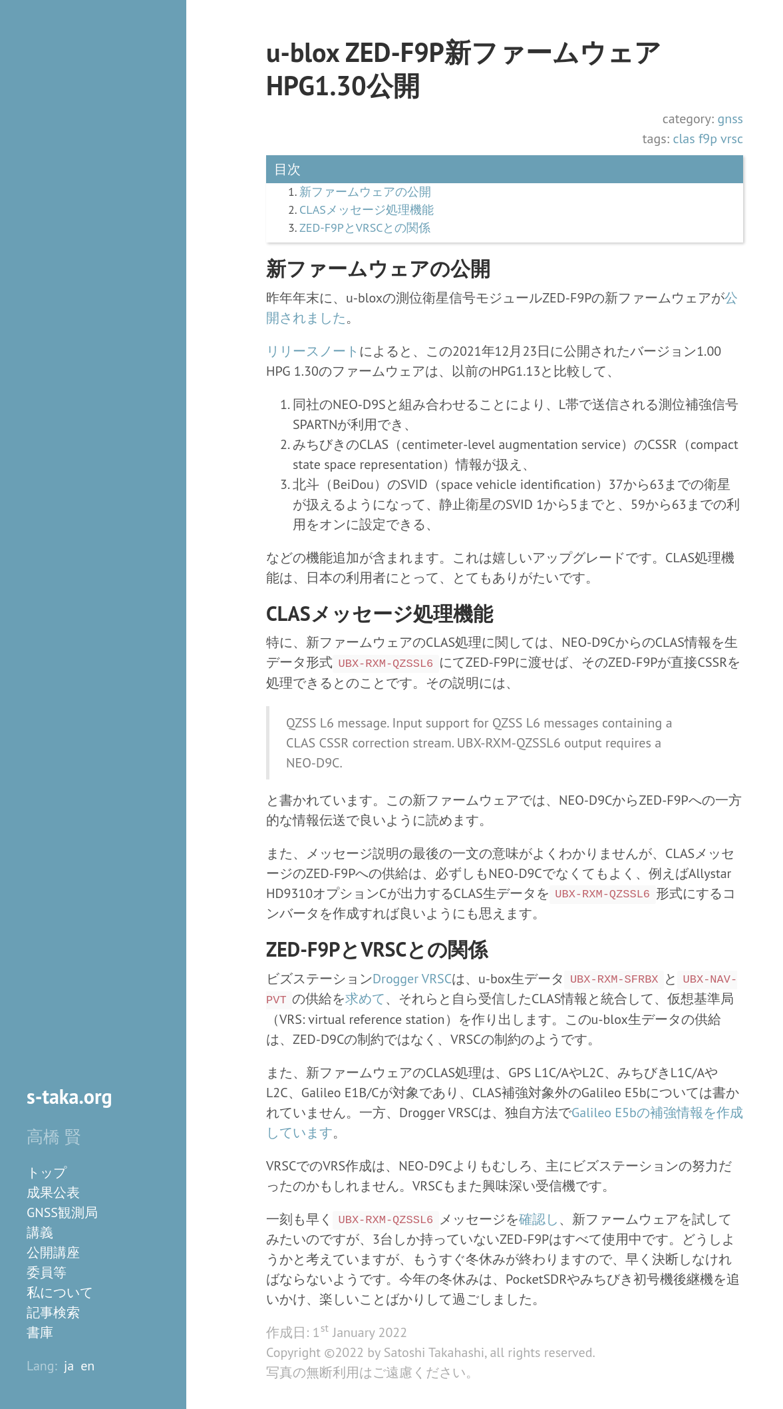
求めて (365, 998)
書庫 (40, 1332)
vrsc (731, 138)
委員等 (47, 1272)
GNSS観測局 (62, 1212)
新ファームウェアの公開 (365, 192)
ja (69, 1365)
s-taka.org (69, 1096)
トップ (47, 1172)
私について (60, 1292)
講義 (40, 1232)
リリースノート (312, 351)
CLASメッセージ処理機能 (366, 210)
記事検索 (53, 1312)
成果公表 (53, 1192)
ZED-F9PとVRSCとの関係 (365, 228)
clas (684, 138)
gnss (730, 118)
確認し (539, 1219)
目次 (287, 169)
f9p (708, 138)
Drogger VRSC (412, 978)
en (87, 1365)
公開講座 (53, 1252)
